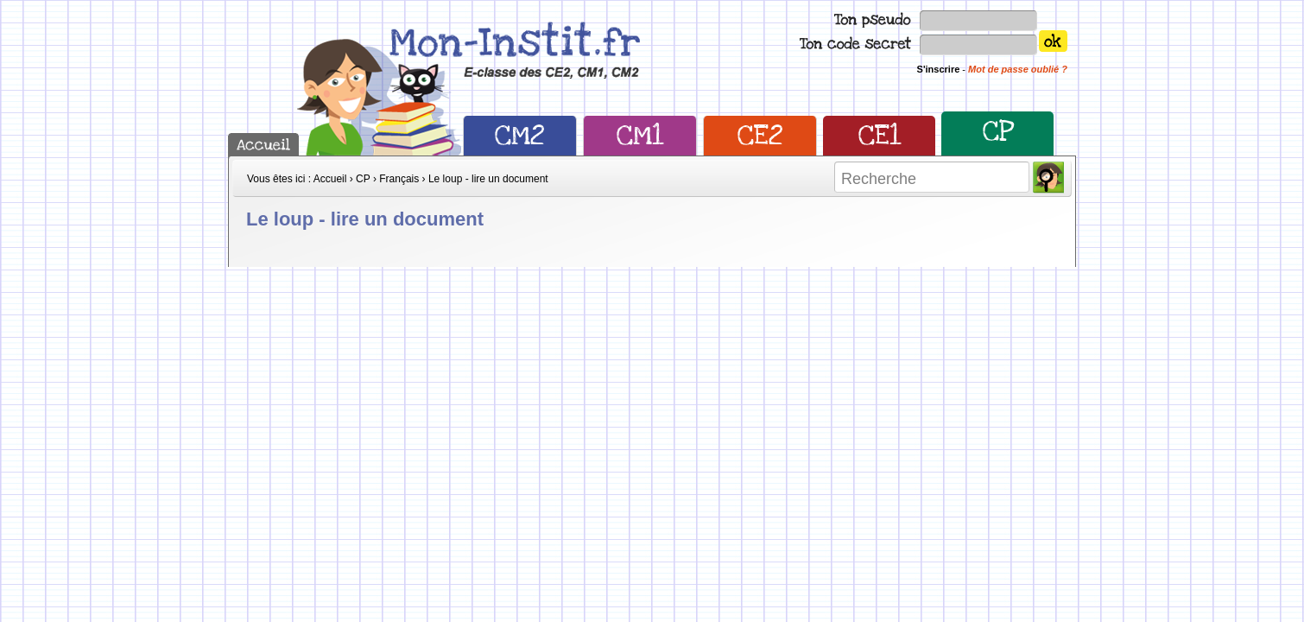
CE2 (760, 135)
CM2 (520, 135)
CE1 (879, 135)
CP (998, 131)
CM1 (640, 135)
